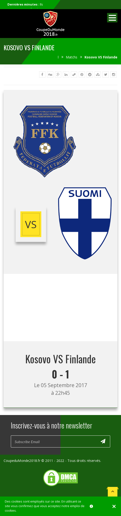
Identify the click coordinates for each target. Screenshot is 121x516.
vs (31, 224)
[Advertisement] (60, 307)
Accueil (53, 57)
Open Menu (112, 17)
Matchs (71, 57)
